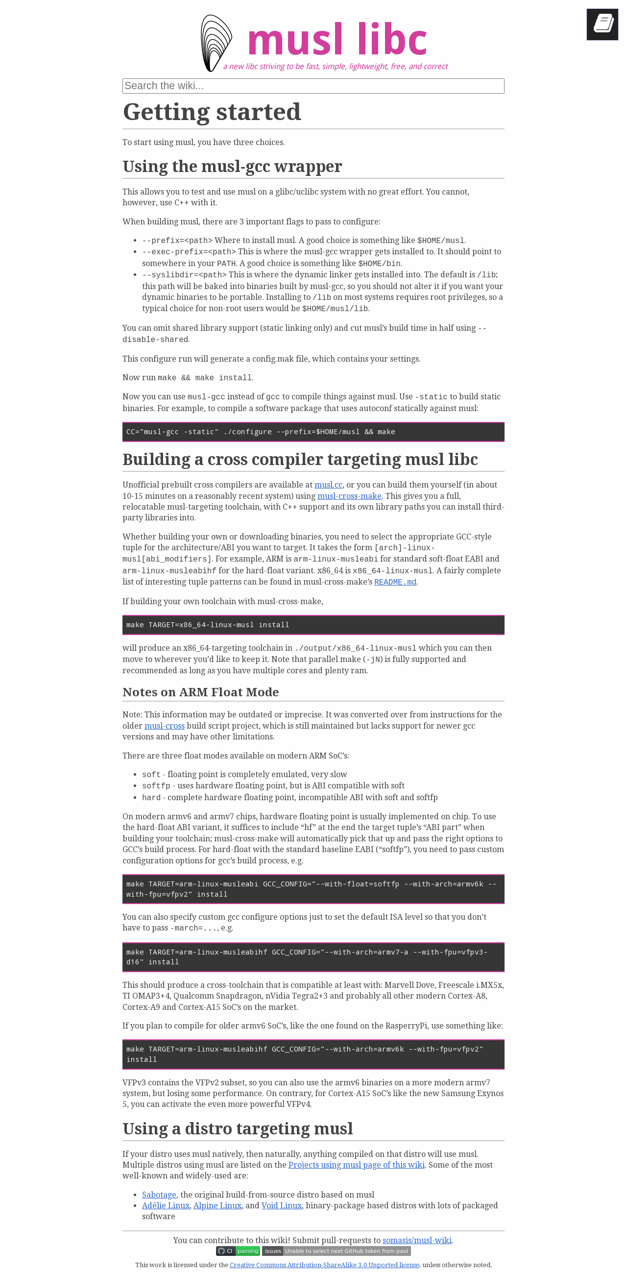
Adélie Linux (166, 1205)
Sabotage (159, 1195)
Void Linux (282, 1205)
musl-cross (165, 726)
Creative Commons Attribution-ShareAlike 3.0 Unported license (324, 1265)
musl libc (306, 47)
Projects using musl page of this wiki (357, 1165)
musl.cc (328, 485)
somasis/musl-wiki (417, 1240)
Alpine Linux (217, 1205)
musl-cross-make (349, 496)
